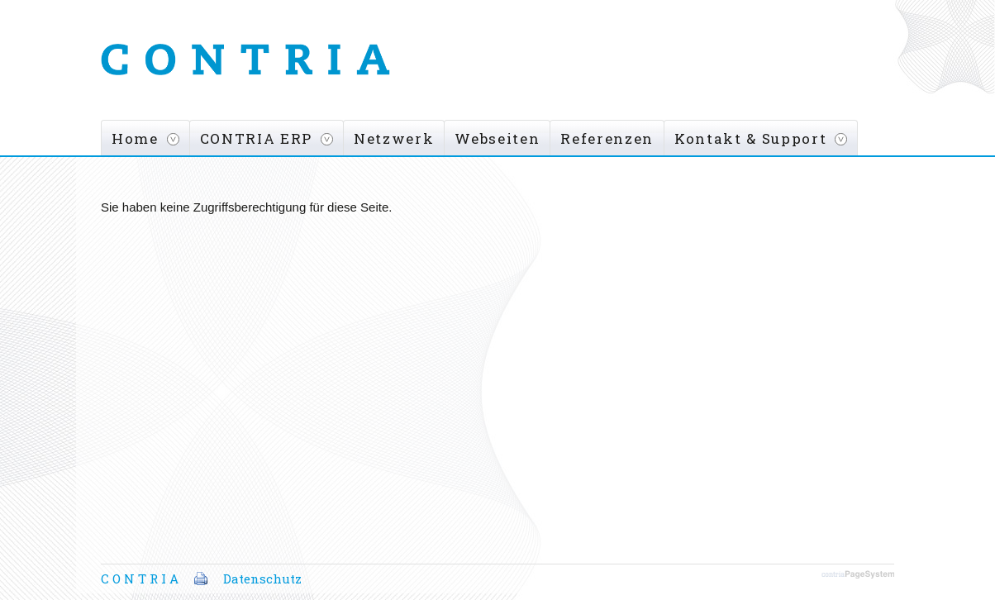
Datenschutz (262, 578)
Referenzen (607, 138)
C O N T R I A (140, 578)
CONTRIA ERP (256, 138)
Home (135, 138)
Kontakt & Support (750, 138)
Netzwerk (394, 138)
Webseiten (497, 138)
